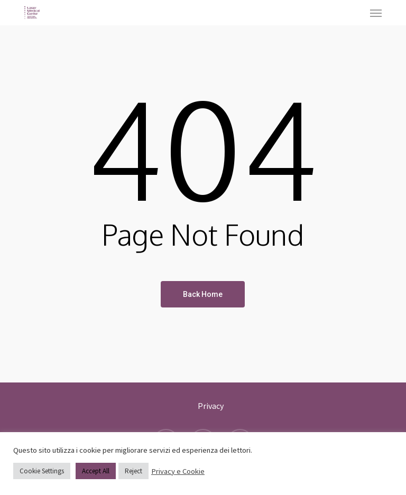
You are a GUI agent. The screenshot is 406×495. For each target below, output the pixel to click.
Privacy (211, 405)
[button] (376, 12)
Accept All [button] (95, 470)
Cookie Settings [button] (42, 470)
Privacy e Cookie (178, 471)
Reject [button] (133, 470)
